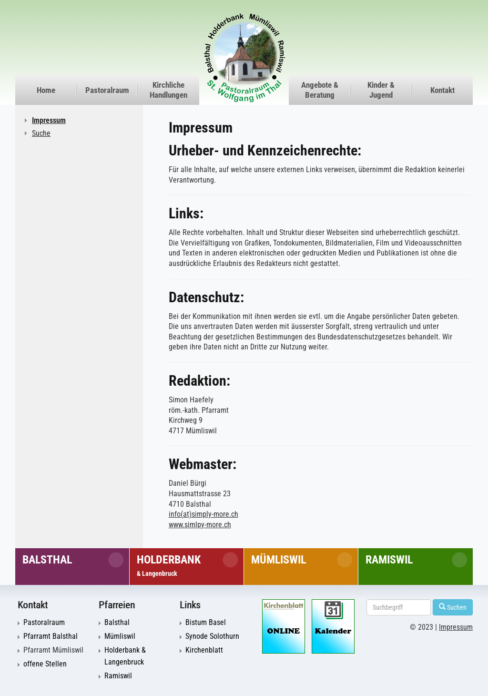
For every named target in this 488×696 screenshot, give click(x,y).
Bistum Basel (205, 622)
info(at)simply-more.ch (203, 514)
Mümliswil (278, 559)
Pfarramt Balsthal (50, 636)
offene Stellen (45, 664)
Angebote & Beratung (319, 90)
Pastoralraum (107, 90)
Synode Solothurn (212, 636)
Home (46, 90)
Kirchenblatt (204, 650)
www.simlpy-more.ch (200, 525)
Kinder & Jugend (381, 90)
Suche (41, 133)
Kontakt (442, 90)
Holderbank (169, 565)
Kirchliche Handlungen (168, 90)
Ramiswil (389, 559)
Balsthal (47, 559)
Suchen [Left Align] (453, 607)
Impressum (49, 120)
